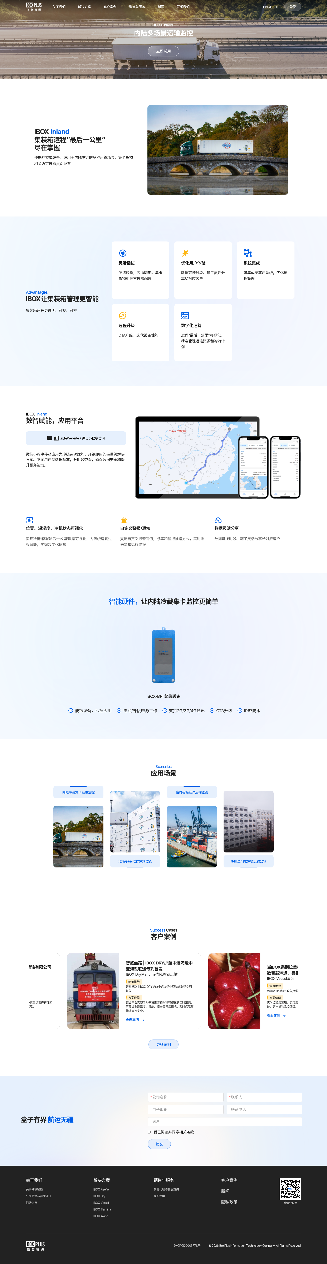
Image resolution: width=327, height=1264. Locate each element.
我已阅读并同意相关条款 (171, 1132)
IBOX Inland (100, 1216)
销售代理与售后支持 (166, 1189)
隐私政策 (229, 1201)
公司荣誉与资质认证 (38, 1196)
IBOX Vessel (101, 1202)
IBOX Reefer (101, 1189)
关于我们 (59, 7)
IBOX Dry (99, 1196)
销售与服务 (137, 7)
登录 (292, 7)
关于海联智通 (34, 1189)
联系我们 (183, 7)
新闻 (161, 7)
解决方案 (84, 7)
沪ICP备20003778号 (187, 1245)
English (270, 7)
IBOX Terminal (102, 1209)
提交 (159, 1144)
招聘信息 (31, 1202)
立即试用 (163, 51)
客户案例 (109, 7)
